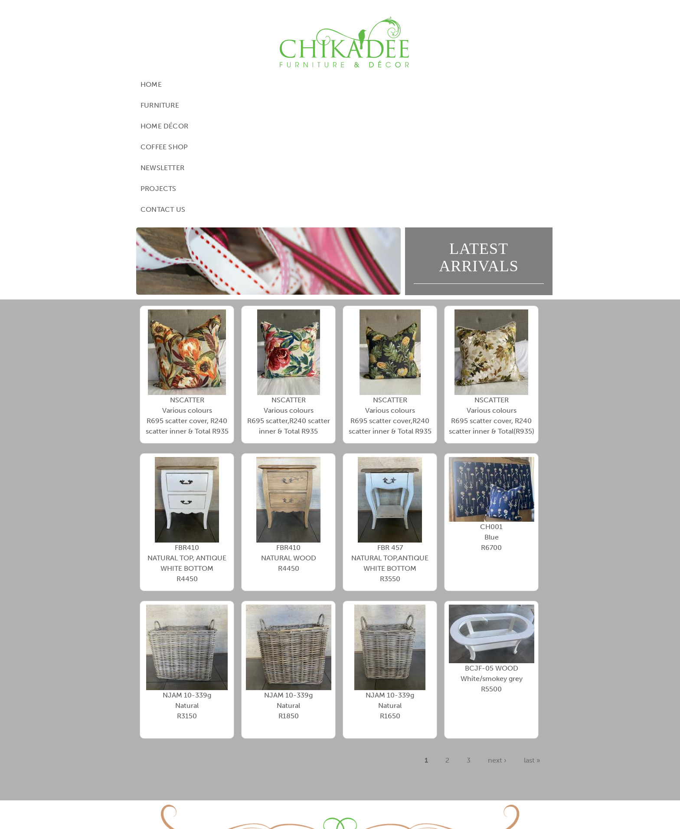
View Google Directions (290, 772)
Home (174, 84)
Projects (445, 84)
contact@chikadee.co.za (402, 783)
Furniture (217, 84)
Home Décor (273, 84)
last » (532, 635)
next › (497, 635)
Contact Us (498, 84)
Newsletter (392, 84)
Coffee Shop (333, 84)
